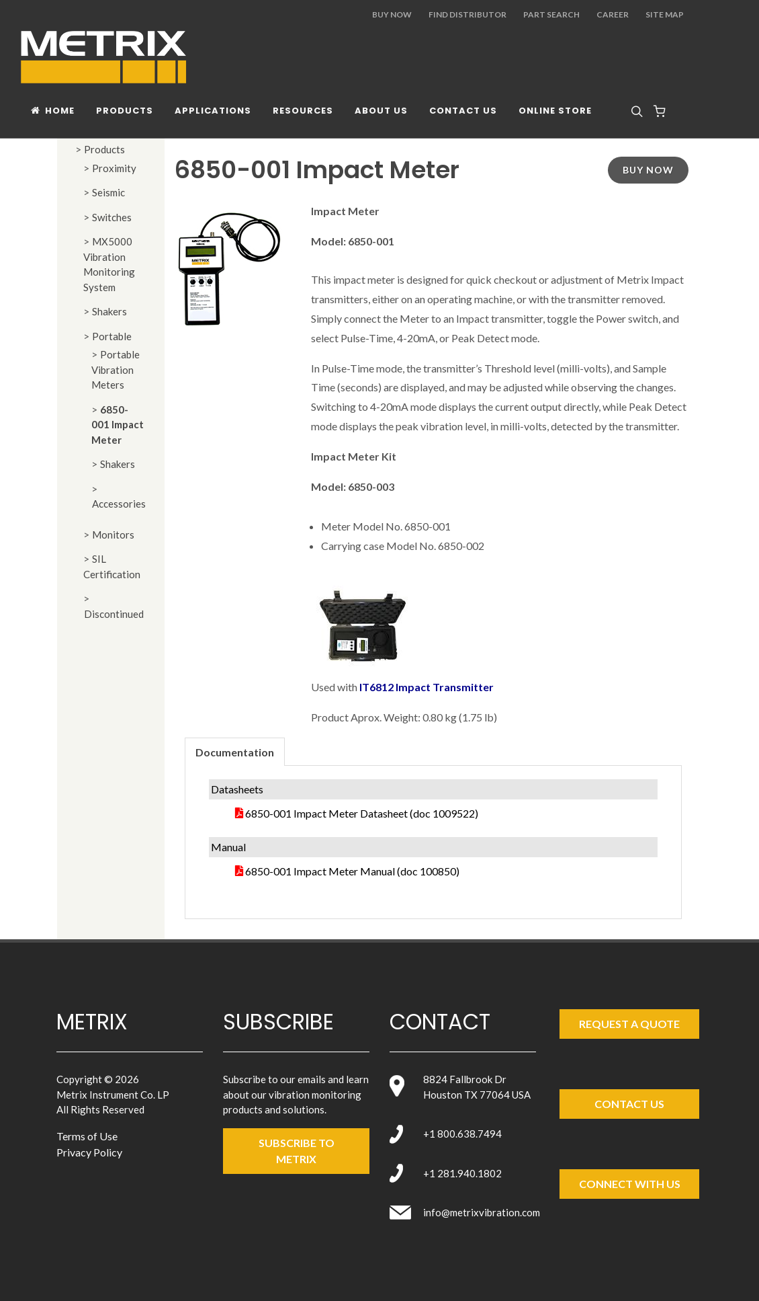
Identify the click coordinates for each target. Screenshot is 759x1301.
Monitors (113, 534)
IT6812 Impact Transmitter (426, 686)
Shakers (109, 311)
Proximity (114, 168)
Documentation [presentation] (234, 752)
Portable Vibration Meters (115, 369)
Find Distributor (467, 14)
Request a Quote (629, 1023)
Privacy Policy (89, 1152)
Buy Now (392, 14)
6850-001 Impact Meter (117, 424)
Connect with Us (629, 1183)
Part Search (551, 14)
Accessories (119, 504)
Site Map (664, 14)
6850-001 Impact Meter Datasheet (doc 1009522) (361, 813)
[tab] (235, 751)
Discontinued (114, 614)
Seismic (108, 192)
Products (104, 149)
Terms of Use (87, 1136)
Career (612, 14)
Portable (112, 336)
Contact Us (629, 1103)
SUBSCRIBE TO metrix (296, 1150)
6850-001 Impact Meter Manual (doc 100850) (352, 871)
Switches (112, 217)
